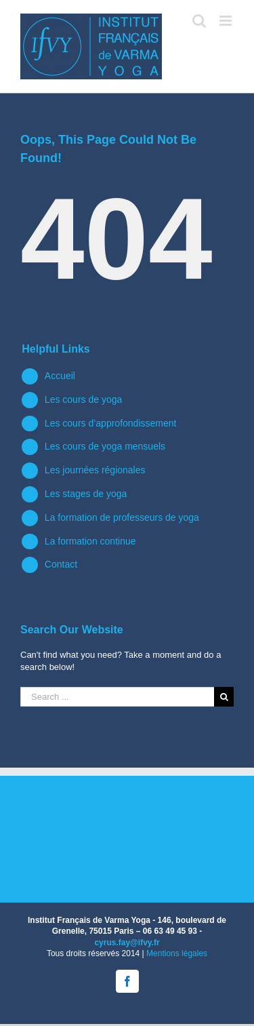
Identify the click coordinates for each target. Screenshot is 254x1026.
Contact (61, 564)
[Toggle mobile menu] (226, 21)
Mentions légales (176, 953)
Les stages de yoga (86, 493)
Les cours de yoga (83, 399)
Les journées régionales (95, 470)
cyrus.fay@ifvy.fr (126, 942)
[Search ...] (117, 697)
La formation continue (90, 541)
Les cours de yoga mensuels (105, 446)
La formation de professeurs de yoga (122, 517)
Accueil (60, 375)
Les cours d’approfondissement (111, 423)
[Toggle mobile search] (199, 21)
